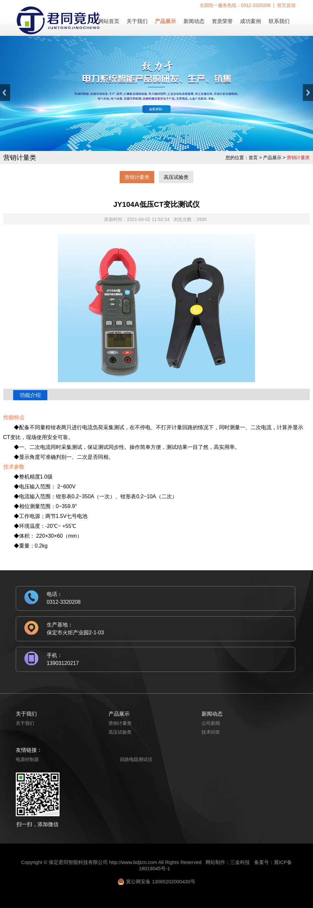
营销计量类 (137, 177)
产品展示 (165, 21)
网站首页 (108, 21)
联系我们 (279, 21)
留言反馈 (286, 5)
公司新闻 (211, 723)
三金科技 (240, 862)
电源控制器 (27, 759)
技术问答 (211, 732)
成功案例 (250, 21)
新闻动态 (194, 21)
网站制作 (215, 862)
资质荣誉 (222, 21)
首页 (253, 157)
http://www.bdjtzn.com (133, 862)
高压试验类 (176, 177)
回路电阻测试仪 (136, 759)
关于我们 (137, 21)
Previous (5, 92)
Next (308, 92)
